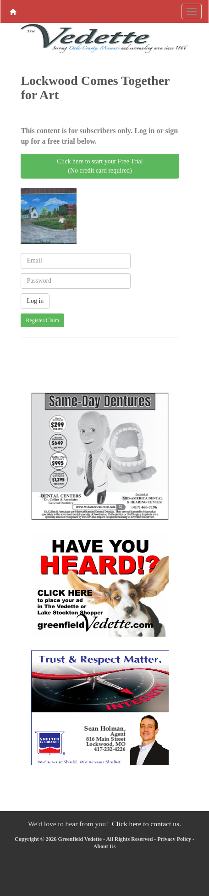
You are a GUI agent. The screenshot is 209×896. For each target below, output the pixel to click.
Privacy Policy (174, 839)
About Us (105, 846)
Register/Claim (42, 320)
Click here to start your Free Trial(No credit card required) (100, 166)
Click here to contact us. (146, 824)
